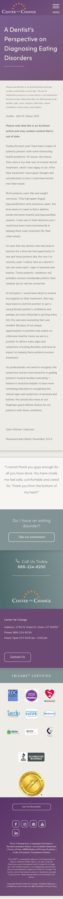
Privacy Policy (51, 889)
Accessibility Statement (44, 849)
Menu (56, 12)
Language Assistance (41, 846)
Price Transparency (19, 846)
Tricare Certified (31, 677)
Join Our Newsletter (31, 808)
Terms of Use (14, 852)
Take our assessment (31, 537)
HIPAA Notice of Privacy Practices (39, 852)
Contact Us (18, 659)
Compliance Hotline (40, 855)
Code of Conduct (21, 855)
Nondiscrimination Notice (19, 849)
